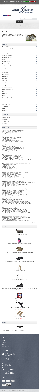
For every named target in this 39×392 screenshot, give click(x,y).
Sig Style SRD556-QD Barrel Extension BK (12, 198)
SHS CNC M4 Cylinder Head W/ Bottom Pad (12, 137)
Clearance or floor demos (7, 70)
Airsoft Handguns (5, 53)
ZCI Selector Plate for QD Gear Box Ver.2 (12, 158)
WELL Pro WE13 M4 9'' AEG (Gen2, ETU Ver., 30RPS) (14, 207)
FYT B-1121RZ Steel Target (9, 153)
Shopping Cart (5, 128)
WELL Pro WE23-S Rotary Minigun (11, 173)
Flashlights (4, 78)
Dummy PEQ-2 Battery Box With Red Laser (12, 145)
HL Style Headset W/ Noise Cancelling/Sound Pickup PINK (19, 243)
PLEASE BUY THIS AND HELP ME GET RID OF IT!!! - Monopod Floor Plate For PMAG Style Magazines (19, 289)
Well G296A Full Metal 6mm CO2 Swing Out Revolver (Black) (16, 195)
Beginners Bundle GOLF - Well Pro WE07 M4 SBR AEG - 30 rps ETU (17, 203)
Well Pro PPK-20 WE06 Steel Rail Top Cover (12, 193)
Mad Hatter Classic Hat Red (9, 167)
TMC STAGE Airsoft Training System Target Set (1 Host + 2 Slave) (17, 220)
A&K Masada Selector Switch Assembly (11, 140)
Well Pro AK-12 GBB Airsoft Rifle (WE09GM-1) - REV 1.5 (15, 180)
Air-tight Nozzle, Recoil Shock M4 (10, 134)
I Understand (25, 1)
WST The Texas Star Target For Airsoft (11, 219)
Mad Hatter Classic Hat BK (9, 166)
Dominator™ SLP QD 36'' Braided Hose (19, 279)
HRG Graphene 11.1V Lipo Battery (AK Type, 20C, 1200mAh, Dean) (17, 159)
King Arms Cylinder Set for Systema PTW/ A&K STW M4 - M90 (16, 143)
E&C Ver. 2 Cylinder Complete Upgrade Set (12, 150)
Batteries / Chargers (6, 61)
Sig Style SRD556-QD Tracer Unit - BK (11, 200)
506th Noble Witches (19, 298)
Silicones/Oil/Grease (6, 104)
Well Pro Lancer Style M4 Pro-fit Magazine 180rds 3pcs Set (15, 210)
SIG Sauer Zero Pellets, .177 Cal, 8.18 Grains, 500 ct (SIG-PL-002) (17, 163)
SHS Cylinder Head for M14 (9, 149)
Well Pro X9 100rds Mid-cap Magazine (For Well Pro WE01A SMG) (17, 212)
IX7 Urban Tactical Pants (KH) (19, 270)
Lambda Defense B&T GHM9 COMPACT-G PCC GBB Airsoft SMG (17, 217)
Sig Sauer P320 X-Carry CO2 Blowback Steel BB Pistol (15, 162)
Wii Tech (4, 108)
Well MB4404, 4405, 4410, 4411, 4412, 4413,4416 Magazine (16, 213)
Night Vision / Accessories (7, 97)
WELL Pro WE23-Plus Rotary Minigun (11, 176)
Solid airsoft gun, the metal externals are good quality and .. (14, 330)
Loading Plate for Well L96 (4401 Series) (12, 169)
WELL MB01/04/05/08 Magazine (10, 175)
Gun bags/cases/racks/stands (8, 85)
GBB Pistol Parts (5, 80)
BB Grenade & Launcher (7, 63)
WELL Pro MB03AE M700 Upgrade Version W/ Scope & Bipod (16, 172)
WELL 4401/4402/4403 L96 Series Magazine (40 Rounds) (15, 177)
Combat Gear (5, 72)
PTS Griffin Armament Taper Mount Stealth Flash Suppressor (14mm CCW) (19, 261)
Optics (3, 99)
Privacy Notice (5, 119)
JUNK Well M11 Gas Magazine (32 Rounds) (12, 174)
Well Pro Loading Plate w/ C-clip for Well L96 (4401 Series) (15, 197)
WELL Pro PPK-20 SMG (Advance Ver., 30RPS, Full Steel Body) (16, 194)
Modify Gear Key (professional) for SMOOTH (12, 218)
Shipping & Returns (6, 117)
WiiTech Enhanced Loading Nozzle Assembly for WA (14, 130)
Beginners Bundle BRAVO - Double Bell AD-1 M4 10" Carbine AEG (17, 202)
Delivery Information (19, 346)
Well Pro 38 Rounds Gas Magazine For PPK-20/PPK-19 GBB (16, 201)
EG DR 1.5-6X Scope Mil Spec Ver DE (19, 234)
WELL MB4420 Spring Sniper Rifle (10, 168)
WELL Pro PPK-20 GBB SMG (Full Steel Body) (13, 191)
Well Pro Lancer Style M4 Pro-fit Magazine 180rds (13, 192)
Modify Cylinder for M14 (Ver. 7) (10, 146)
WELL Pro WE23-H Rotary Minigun (11, 183)
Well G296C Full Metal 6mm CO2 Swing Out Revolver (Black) (16, 211)
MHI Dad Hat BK (7, 165)
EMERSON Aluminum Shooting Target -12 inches (13, 157)
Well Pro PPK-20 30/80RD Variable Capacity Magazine (14, 185)
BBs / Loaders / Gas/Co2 (7, 65)
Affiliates (19, 344)
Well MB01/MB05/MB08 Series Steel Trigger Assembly (14, 171)
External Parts (5, 76)
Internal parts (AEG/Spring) (7, 89)
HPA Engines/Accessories (7, 87)
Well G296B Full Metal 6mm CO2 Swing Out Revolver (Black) (16, 187)
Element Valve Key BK (8, 151)
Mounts (3, 95)
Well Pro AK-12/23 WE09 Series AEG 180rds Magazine (15, 206)
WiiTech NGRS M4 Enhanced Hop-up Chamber (13, 136)
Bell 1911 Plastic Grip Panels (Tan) (19, 316)
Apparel (3, 59)
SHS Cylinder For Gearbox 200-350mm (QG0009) (14, 141)
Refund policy (19, 342)
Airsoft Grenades (5, 50)
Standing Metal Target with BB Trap (11, 154)
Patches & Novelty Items (7, 102)
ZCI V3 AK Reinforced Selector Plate (11, 132)
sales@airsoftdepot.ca (20, 359)
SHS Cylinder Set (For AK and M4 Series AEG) (13, 142)
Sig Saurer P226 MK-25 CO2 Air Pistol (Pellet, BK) (14, 160)
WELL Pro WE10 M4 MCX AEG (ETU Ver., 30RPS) (14, 190)
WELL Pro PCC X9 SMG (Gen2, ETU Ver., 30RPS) (14, 204)
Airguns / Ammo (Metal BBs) (7, 48)
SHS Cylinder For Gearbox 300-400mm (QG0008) (14, 147)
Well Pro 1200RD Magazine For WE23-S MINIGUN (14, 181)
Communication (5, 74)
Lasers (3, 91)
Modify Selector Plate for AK (9, 133)
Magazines (4, 93)
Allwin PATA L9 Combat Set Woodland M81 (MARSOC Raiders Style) (19, 252)
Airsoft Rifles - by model (7, 57)
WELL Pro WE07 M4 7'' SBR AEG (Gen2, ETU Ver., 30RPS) (15, 209)
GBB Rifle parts (5, 82)
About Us (19, 340)
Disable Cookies (32, 1)
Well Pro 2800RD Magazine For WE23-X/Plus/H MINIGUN (15, 178)
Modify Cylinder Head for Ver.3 (10, 138)
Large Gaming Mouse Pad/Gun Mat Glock (12, 156)
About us (22, 25)
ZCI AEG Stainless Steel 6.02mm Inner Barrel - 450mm (14, 148)
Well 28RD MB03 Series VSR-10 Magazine (12, 186)
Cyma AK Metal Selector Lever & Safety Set (12, 131)
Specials (4, 226)
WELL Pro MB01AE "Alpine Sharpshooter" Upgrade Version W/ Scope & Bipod (19, 182)
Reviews (4, 322)
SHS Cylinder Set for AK (8, 139)
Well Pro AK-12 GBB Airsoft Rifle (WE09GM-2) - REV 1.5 (15, 216)
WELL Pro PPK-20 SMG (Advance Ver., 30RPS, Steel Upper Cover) (17, 189)
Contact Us (4, 123)
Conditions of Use (5, 121)
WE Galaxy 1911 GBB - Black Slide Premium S (19, 307)
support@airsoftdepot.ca (21, 360)
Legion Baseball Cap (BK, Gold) (10, 164)
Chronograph (5, 67)
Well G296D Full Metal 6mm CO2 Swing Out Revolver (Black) (16, 184)
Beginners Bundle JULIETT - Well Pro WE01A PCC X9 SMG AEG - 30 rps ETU (19, 215)
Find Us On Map (8, 355)
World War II (4, 110)
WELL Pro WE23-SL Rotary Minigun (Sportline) (13, 199)
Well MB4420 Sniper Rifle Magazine (11, 208)
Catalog (16, 25)
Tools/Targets (5, 106)
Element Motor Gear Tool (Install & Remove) (12, 155)
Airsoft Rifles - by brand (7, 55)
